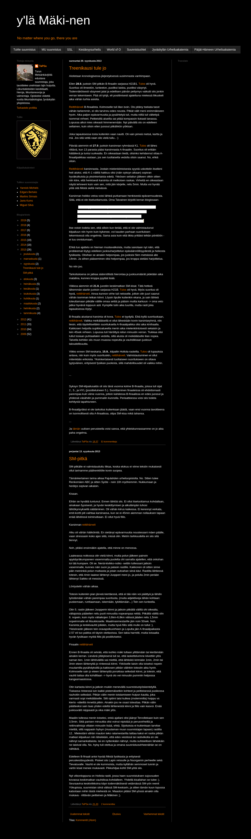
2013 (24, 249)
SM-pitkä (78, 458)
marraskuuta (31, 258)
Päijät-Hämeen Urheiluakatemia (215, 49)
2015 (24, 240)
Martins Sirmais (28, 196)
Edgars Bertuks (28, 192)
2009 (24, 334)
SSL (70, 49)
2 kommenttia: (108, 804)
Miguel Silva (26, 205)
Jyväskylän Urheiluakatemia (170, 49)
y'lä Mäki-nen (53, 20)
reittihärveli (83, 293)
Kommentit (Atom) (86, 820)
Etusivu (117, 814)
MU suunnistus (51, 49)
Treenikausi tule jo (87, 68)
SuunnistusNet (136, 49)
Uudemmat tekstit (80, 814)
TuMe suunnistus (24, 49)
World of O (114, 49)
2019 (24, 220)
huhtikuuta (30, 298)
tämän (77, 428)
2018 (24, 225)
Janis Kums (26, 200)
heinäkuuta (30, 283)
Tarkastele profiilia (27, 107)
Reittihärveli (76, 107)
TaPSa (43, 66)
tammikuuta (30, 313)
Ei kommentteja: (109, 441)
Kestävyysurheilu (90, 49)
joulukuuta (30, 254)
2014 (24, 244)
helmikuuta (30, 308)
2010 (24, 329)
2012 (24, 319)
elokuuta (29, 279)
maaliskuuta (31, 303)
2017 (24, 230)
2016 (24, 235)
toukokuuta (30, 293)
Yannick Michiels (29, 187)
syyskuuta (30, 263)
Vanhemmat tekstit (154, 814)
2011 (24, 324)
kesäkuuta (30, 288)
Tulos (142, 83)
